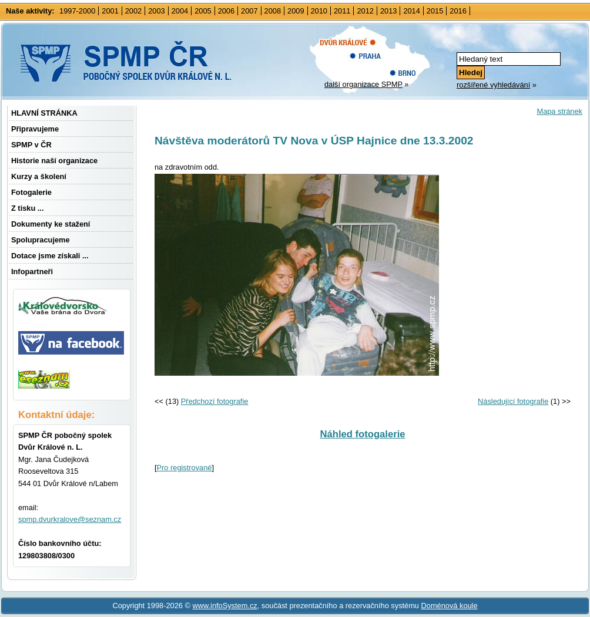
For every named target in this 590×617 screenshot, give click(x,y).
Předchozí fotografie (215, 401)
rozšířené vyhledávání (493, 84)
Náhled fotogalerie (362, 434)
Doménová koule (449, 605)
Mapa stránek (559, 111)
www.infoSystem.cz (224, 605)
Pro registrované (184, 467)
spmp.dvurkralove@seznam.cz (69, 519)
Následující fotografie (513, 401)
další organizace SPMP (363, 84)
